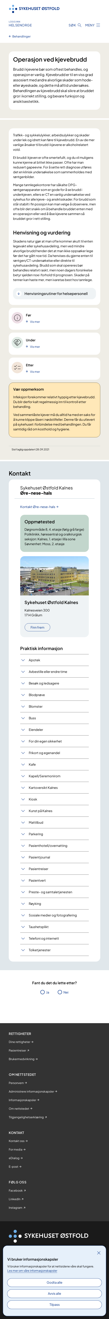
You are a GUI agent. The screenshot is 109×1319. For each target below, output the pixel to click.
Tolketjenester (40, 950)
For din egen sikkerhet (45, 741)
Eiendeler (36, 729)
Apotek (34, 660)
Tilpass (54, 1304)
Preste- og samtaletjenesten (50, 892)
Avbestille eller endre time (48, 671)
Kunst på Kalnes (40, 811)
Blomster (36, 706)
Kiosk (33, 799)
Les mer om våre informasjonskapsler (32, 1270)
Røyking (35, 903)
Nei (65, 992)
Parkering (36, 834)
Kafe (32, 764)
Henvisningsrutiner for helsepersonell (56, 293)
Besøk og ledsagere (44, 683)
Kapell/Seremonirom (44, 776)
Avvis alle (54, 1293)
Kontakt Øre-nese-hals (37, 507)
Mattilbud (36, 822)
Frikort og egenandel (44, 753)
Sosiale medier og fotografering (53, 915)
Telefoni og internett (44, 938)
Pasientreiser (38, 869)
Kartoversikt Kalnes (43, 787)
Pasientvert (37, 880)
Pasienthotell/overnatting (48, 845)
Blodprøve (37, 695)
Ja (47, 992)
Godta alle (54, 1282)
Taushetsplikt (39, 927)
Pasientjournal (39, 857)
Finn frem (37, 627)
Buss (32, 718)
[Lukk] (99, 1253)
